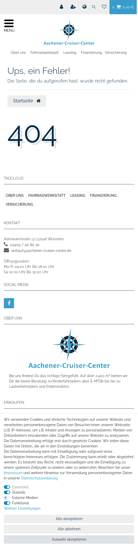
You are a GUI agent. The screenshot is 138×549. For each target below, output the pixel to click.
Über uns (18, 53)
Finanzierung (91, 53)
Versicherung (116, 53)
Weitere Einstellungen (22, 508)
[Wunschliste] (104, 7)
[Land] (84, 7)
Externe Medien (25, 498)
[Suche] (94, 7)
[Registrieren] (74, 6)
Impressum (13, 473)
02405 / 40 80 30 (24, 245)
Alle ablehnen (69, 529)
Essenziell (20, 487)
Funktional (20, 503)
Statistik (18, 492)
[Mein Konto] (62, 6)
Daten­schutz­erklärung (39, 478)
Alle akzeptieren (69, 519)
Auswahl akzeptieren (69, 539)
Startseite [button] (26, 100)
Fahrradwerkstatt (45, 53)
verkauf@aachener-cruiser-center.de (41, 251)
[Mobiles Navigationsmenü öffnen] (9, 25)
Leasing (69, 53)
